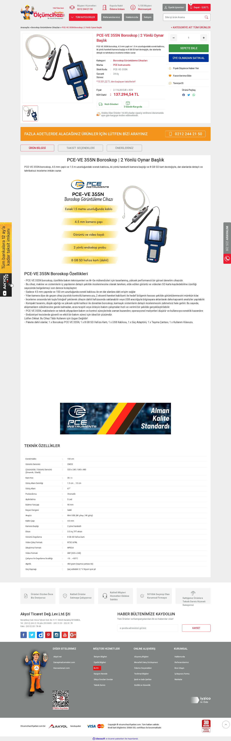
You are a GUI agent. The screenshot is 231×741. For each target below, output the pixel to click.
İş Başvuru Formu (182, 674)
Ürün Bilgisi (37, 148)
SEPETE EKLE (188, 48)
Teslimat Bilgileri (141, 674)
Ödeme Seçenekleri (143, 668)
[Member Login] (174, 7)
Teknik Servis (99, 685)
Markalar (178, 679)
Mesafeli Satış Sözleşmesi (146, 662)
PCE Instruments (121, 65)
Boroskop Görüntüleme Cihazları (130, 60)
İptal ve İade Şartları (142, 679)
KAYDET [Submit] (196, 628)
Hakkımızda (132, 17)
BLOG (97, 668)
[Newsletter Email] (147, 628)
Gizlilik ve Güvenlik (142, 685)
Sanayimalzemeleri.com (64, 662)
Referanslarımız (111, 17)
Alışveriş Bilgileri (141, 657)
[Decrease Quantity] (173, 37)
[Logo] (43, 12)
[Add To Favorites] (189, 76)
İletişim (147, 17)
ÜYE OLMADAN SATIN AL (189, 58)
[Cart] (199, 7)
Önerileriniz (124, 148)
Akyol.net (57, 657)
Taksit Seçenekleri (80, 148)
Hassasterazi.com (61, 668)
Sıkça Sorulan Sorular (103, 679)
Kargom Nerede (100, 674)
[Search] (187, 17)
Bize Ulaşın (179, 668)
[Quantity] (188, 37)
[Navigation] (83, 17)
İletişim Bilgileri (100, 657)
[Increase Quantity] (203, 37)
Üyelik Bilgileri (100, 662)
